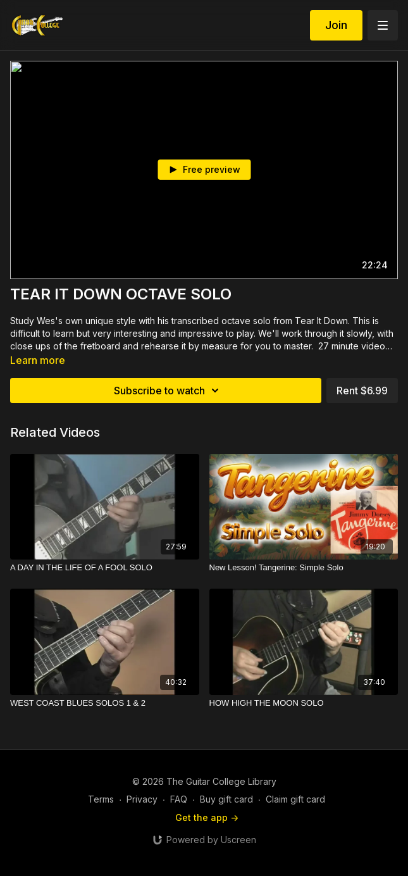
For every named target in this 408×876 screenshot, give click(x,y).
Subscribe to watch (168, 390)
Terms (101, 799)
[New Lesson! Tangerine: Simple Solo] (304, 567)
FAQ (178, 799)
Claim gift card (295, 799)
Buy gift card (226, 799)
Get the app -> (206, 817)
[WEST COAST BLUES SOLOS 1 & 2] (104, 703)
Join (336, 25)
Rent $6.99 (362, 390)
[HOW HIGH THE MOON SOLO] (304, 703)
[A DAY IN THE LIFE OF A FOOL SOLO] (104, 567)
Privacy (142, 799)
